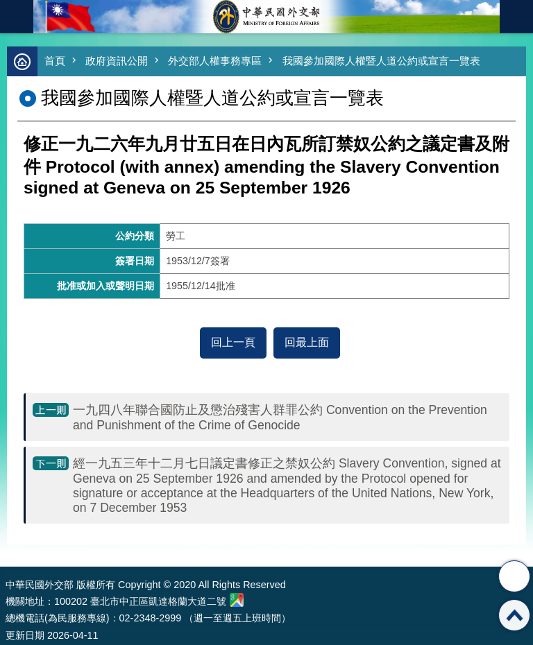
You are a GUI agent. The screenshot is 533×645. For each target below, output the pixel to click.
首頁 (54, 61)
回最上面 (307, 342)
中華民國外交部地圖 (237, 600)
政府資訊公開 (116, 61)
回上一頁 (233, 342)
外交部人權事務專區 (215, 61)
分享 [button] (514, 576)
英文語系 (516, 16)
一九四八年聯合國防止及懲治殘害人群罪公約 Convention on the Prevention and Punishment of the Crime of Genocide (280, 417)
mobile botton (16, 16)
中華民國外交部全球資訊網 (266, 16)
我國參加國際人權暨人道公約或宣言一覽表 (381, 61)
